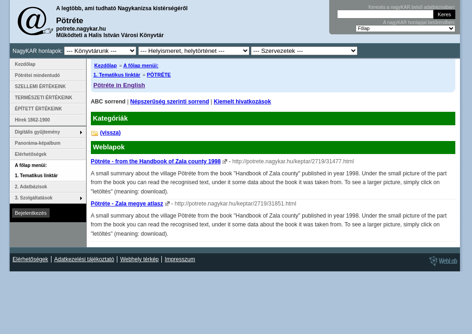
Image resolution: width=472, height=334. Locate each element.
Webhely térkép (139, 259)
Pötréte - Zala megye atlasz (127, 203)
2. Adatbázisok (31, 186)
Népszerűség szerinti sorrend (169, 101)
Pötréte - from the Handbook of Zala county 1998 (156, 161)
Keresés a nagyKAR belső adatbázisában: (412, 7)
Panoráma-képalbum (37, 143)
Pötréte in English (119, 85)
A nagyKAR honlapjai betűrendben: (419, 22)
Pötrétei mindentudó (37, 75)
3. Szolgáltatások (33, 197)
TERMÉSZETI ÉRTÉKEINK (43, 97)
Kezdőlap (105, 65)
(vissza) (110, 132)
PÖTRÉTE (159, 74)
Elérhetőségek (30, 154)
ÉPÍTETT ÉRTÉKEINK (38, 108)
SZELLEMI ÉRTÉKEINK (40, 86)
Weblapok (109, 147)
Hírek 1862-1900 (32, 119)
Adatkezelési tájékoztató (84, 259)
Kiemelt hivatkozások (242, 101)
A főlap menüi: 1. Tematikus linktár (36, 170)
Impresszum (180, 259)
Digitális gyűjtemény (37, 132)
